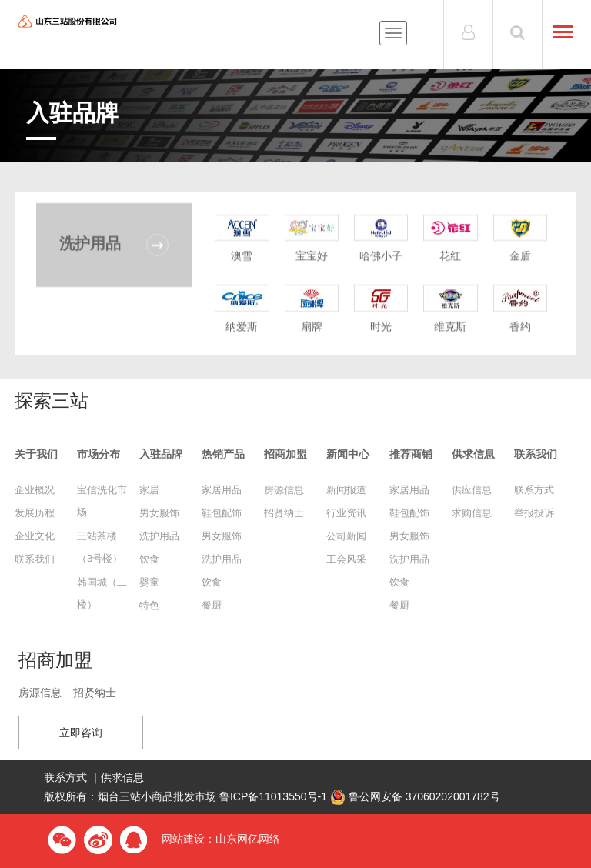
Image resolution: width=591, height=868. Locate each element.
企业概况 (35, 490)
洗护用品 (159, 536)
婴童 (149, 582)
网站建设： (188, 839)
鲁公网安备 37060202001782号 (415, 796)
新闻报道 (346, 490)
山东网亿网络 (247, 839)
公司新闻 (346, 536)
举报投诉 (534, 513)
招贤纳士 (284, 513)
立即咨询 (80, 732)
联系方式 (534, 490)
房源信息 (284, 490)
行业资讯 (346, 513)
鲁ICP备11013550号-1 (273, 796)
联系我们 (35, 559)
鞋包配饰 (222, 513)
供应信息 (472, 490)
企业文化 (35, 536)
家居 (149, 490)
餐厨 (212, 605)
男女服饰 (159, 513)
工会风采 (346, 559)
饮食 (149, 559)
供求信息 (122, 777)
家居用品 (222, 490)
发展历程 (35, 513)
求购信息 (472, 513)
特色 (149, 605)
